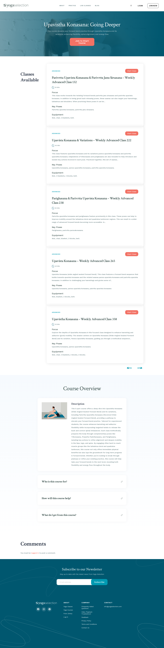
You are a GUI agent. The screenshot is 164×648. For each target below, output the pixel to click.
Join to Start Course (82, 42)
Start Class (131, 71)
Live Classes (85, 5)
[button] (131, 5)
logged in (35, 553)
